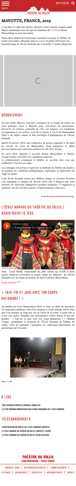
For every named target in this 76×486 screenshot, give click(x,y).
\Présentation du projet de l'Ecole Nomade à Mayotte (25, 427)
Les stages (6, 473)
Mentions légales (55, 473)
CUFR (54, 30)
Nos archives (21, 473)
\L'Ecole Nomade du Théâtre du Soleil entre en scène (25, 435)
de (68, 3)
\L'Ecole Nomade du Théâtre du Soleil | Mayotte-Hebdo (26, 431)
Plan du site (37, 473)
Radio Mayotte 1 (11, 282)
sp (64, 3)
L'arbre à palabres (58, 468)
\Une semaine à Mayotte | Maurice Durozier (20, 405)
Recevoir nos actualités (35, 468)
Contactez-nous (12, 468)
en (61, 3)
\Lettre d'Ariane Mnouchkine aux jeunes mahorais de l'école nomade (32, 409)
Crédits (70, 473)
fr (57, 3)
